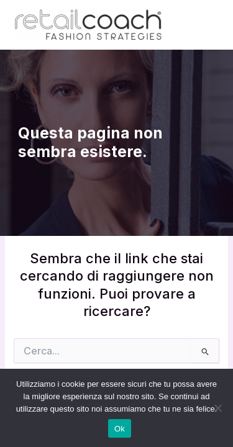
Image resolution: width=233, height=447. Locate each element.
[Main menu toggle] (204, 24)
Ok (119, 428)
